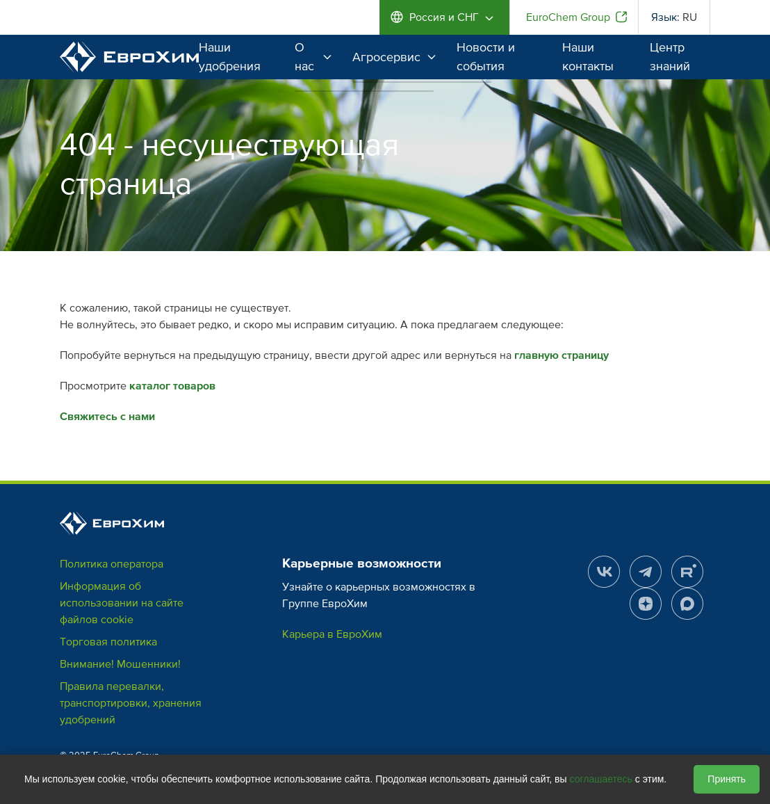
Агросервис (394, 57)
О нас (313, 57)
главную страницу (561, 355)
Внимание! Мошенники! (120, 664)
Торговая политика (108, 642)
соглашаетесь (601, 779)
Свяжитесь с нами (107, 417)
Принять (726, 779)
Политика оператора (111, 564)
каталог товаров (172, 386)
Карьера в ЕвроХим (332, 634)
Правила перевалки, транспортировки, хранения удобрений (131, 703)
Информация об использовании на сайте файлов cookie (121, 603)
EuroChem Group (568, 17)
